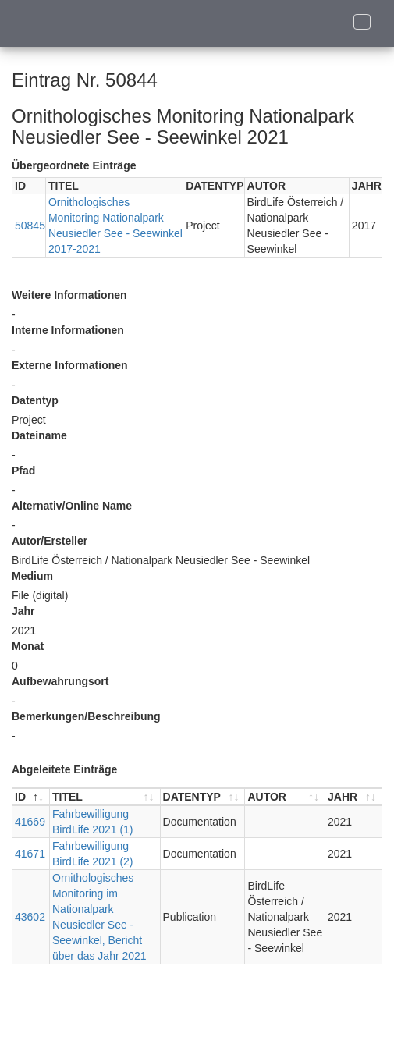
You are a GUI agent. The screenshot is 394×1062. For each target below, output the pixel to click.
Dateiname (39, 435)
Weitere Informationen (69, 295)
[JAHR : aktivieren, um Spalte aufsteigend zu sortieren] (353, 797)
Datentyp (35, 400)
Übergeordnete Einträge (74, 165)
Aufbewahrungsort (60, 681)
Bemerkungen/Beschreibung (86, 716)
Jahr (23, 611)
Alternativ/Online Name (72, 505)
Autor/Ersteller (49, 541)
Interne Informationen (68, 330)
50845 (30, 225)
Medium (32, 576)
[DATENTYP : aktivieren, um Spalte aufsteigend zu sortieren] (203, 797)
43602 (30, 917)
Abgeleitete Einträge (64, 769)
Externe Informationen (70, 365)
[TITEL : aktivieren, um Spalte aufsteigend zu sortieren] (105, 797)
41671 (30, 853)
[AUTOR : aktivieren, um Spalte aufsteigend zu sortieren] (285, 797)
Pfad (23, 470)
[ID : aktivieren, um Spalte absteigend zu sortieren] (31, 797)
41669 (30, 821)
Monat (28, 646)
